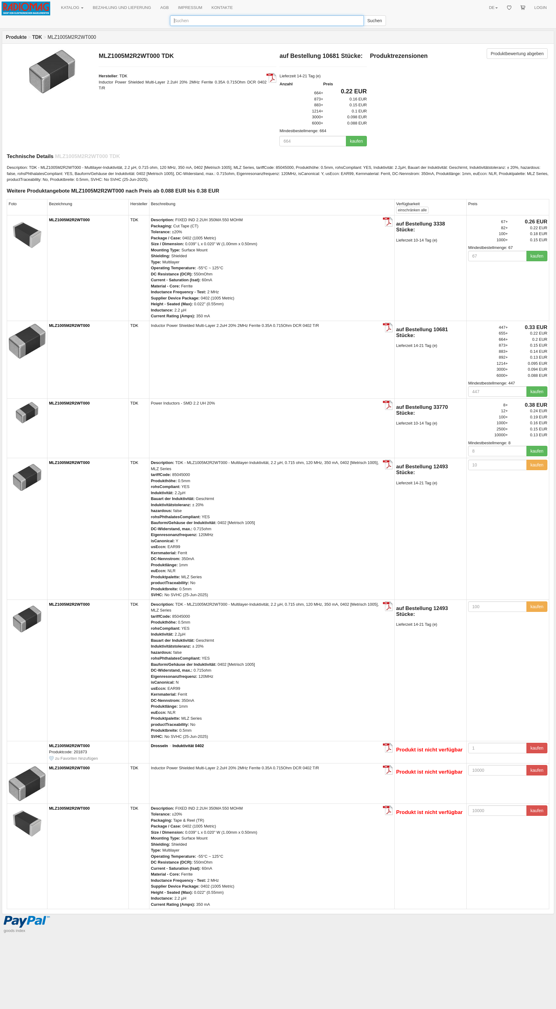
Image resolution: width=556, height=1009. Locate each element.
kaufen (356, 141)
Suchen (374, 20)
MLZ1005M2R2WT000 (69, 220)
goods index (14, 930)
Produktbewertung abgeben (517, 53)
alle (412, 210)
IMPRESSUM (190, 7)
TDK (123, 76)
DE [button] (493, 7)
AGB (164, 7)
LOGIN (540, 7)
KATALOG (72, 7)
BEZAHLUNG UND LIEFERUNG (122, 7)
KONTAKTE (222, 7)
